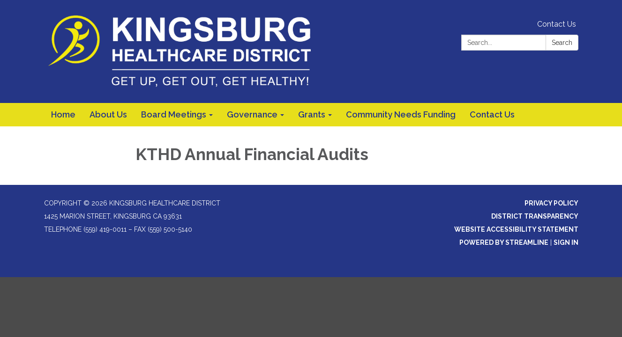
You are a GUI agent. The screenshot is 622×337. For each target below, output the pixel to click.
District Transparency (534, 216)
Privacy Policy (551, 203)
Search (562, 42)
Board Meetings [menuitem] (173, 114)
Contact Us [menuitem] (492, 114)
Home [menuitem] (63, 114)
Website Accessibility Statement (516, 229)
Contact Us (556, 24)
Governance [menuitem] (252, 114)
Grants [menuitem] (311, 114)
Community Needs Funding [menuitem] (401, 114)
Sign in (566, 242)
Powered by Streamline (503, 242)
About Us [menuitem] (108, 114)
